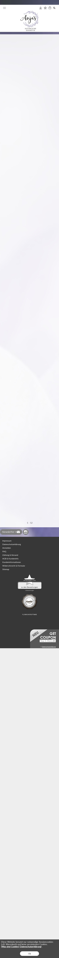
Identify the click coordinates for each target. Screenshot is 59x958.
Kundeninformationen (11, 872)
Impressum (6, 850)
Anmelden (6, 857)
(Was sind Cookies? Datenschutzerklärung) (21, 946)
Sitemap (5, 879)
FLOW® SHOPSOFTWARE (29, 924)
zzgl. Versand (6, 94)
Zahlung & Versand (10, 865)
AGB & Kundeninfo (10, 868)
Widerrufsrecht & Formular (13, 875)
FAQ (4, 861)
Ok (29, 953)
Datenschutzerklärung (11, 854)
